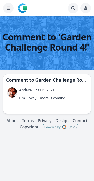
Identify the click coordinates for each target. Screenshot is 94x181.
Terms (28, 120)
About (12, 120)
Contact (80, 120)
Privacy (45, 120)
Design (62, 120)
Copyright (29, 127)
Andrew (25, 89)
